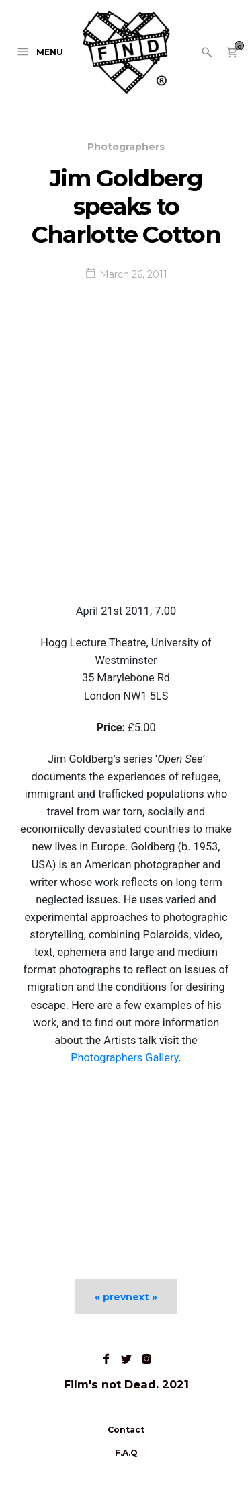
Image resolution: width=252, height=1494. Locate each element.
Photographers (126, 146)
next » (141, 1297)
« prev (110, 1297)
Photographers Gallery (124, 1057)
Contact (126, 1430)
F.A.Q (126, 1453)
